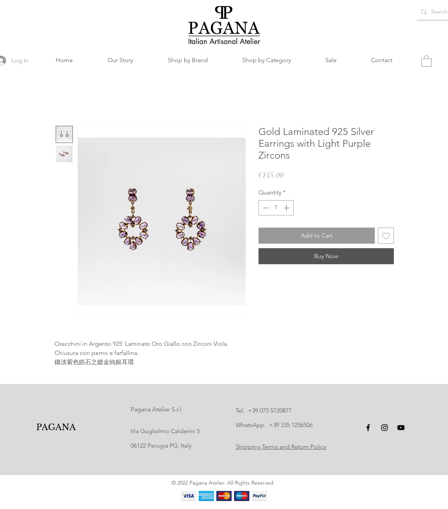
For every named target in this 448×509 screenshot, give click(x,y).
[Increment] (287, 208)
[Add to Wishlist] (386, 236)
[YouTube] (401, 427)
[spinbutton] (276, 208)
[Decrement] (265, 208)
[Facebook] (368, 427)
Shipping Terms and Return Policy (281, 446)
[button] (188, 60)
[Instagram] (384, 427)
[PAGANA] (56, 427)
